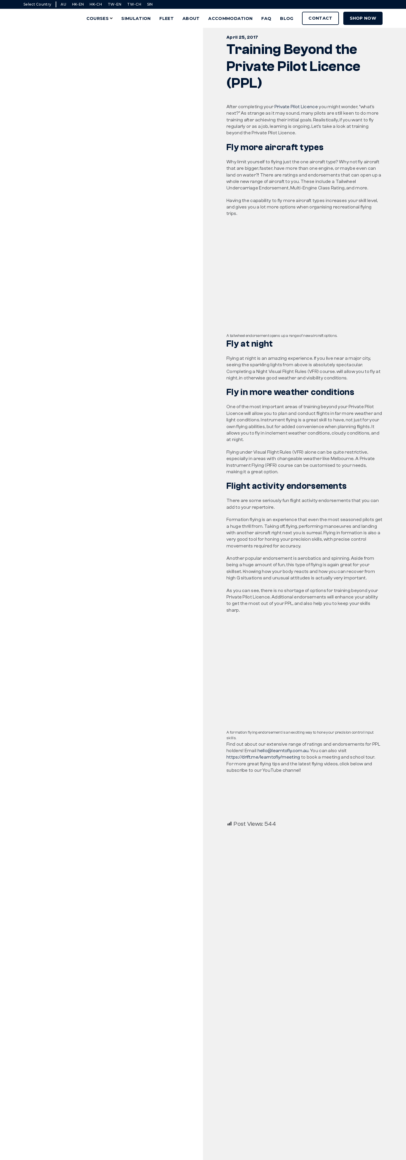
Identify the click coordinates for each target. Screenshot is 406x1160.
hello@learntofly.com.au (283, 750)
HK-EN (78, 4)
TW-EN (115, 4)
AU (63, 4)
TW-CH (134, 4)
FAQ (266, 18)
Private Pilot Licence (296, 106)
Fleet (166, 18)
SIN (150, 4)
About (191, 18)
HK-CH (96, 4)
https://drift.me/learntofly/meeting (263, 757)
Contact (320, 18)
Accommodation (230, 18)
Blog (286, 18)
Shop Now (363, 18)
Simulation (136, 18)
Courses (97, 18)
